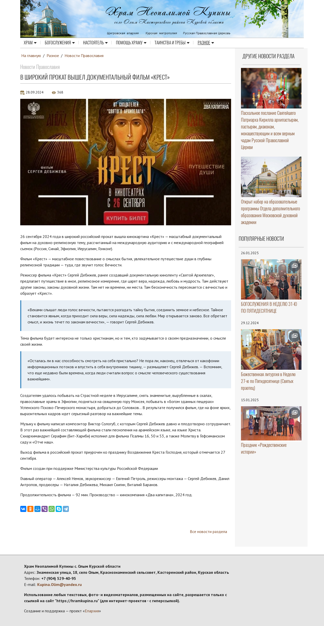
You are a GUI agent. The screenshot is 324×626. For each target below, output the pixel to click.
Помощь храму (131, 43)
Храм (30, 43)
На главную (31, 55)
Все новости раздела (208, 531)
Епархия (92, 610)
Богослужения (60, 43)
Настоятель (95, 43)
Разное (206, 43)
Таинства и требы (172, 43)
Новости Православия (84, 55)
